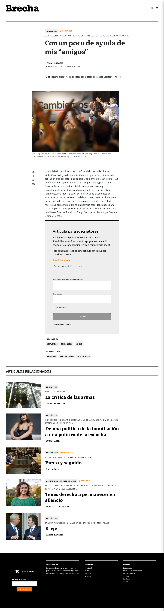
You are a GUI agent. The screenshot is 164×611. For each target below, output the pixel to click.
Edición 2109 (52, 452)
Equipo (126, 576)
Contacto (126, 579)
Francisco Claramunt (58, 506)
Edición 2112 (51, 415)
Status (125, 581)
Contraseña (57, 294)
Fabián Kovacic (54, 62)
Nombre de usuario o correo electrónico (68, 279)
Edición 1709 (66, 344)
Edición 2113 (51, 387)
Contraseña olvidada (62, 324)
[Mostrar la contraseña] (107, 299)
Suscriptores (83, 356)
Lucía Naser (53, 440)
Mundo (79, 344)
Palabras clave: (53, 351)
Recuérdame (59, 307)
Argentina (51, 356)
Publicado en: (52, 339)
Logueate (78, 266)
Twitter (87, 570)
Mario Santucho (55, 403)
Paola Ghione (54, 469)
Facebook (88, 568)
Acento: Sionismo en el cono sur (61, 481)
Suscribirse (127, 568)
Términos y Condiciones (132, 570)
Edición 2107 (52, 518)
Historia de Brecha (130, 573)
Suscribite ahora (61, 260)
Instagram (89, 573)
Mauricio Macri (67, 356)
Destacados (51, 31)
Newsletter (89, 576)
